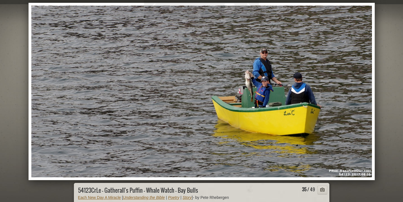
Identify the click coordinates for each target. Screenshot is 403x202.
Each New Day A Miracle (99, 197)
